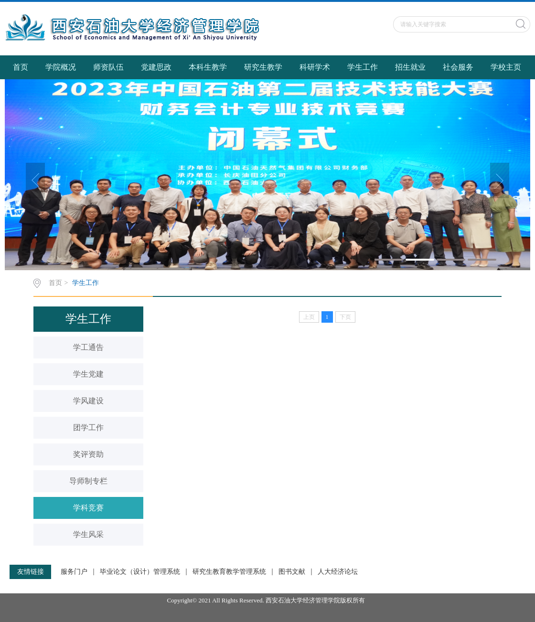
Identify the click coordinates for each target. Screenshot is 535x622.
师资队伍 (108, 67)
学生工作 (362, 67)
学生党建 (88, 374)
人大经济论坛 (338, 572)
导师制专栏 (88, 481)
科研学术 (315, 67)
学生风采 (88, 534)
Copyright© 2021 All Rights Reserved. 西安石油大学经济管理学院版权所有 (267, 600)
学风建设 (88, 401)
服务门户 (74, 572)
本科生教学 (208, 67)
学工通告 (88, 347)
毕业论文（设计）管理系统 (140, 572)
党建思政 (156, 67)
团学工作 (88, 427)
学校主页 (506, 67)
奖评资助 (88, 454)
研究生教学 (263, 67)
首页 (20, 67)
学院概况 (60, 67)
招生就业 (410, 67)
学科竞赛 (88, 508)
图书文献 (291, 572)
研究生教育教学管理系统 (229, 572)
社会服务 (458, 67)
